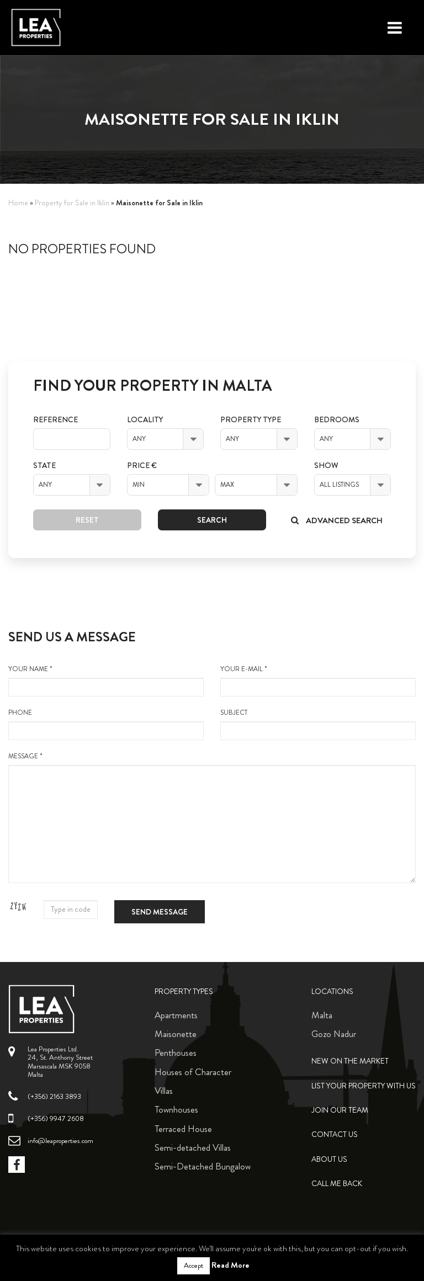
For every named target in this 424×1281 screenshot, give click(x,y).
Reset (87, 519)
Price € (142, 465)
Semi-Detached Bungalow (203, 1166)
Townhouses (176, 1109)
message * (212, 817)
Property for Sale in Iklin (72, 203)
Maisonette (176, 1033)
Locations (332, 991)
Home (18, 203)
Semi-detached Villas (193, 1147)
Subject (318, 724)
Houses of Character (193, 1071)
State (44, 465)
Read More (230, 1265)
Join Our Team (339, 1110)
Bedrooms (336, 419)
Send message (159, 911)
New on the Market (350, 1061)
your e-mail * (318, 681)
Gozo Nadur (333, 1033)
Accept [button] (193, 1266)
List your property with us (363, 1086)
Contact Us (334, 1134)
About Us (329, 1159)
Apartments (176, 1015)
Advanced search (337, 520)
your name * (106, 681)
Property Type (250, 419)
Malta (321, 1015)
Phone (106, 724)
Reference (55, 419)
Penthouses (176, 1052)
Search (212, 519)
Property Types (184, 991)
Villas (164, 1090)
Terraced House (183, 1128)
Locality (145, 419)
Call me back (336, 1183)
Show (326, 465)
